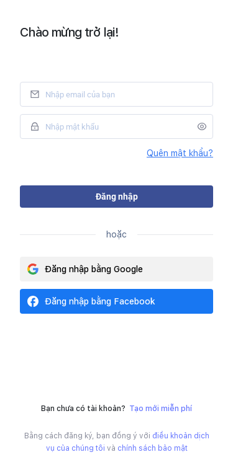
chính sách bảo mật (152, 448)
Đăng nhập (117, 197)
